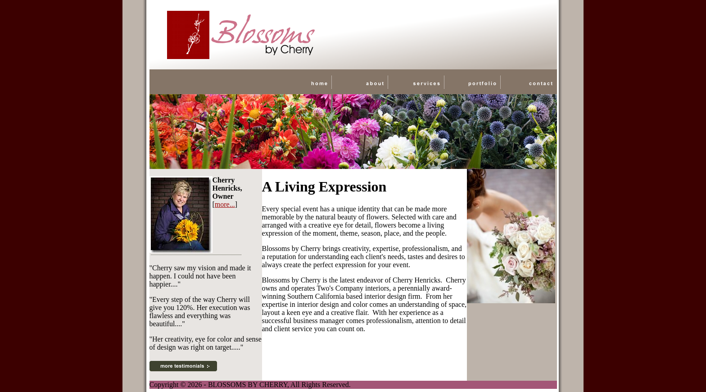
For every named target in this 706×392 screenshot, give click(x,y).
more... (225, 204)
